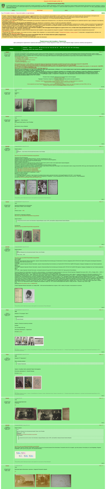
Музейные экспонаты (59, 83)
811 (44, 47)
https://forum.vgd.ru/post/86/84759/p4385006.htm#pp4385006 (27, 215)
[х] (61, 1)
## (102, 89)
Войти (66, 10)
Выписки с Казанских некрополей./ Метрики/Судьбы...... (59, 85)
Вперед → (12, 48)
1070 (61, 47)
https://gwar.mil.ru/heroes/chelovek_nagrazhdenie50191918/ (29, 171)
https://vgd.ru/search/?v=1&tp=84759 (79, 64)
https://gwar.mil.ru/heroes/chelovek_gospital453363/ (28, 169)
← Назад (30, 47)
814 (51, 47)
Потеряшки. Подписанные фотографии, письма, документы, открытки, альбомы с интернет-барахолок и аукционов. (59, 81)
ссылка (20, 331)
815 (53, 47)
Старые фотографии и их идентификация (25, 13)
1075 (74, 47)
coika (33, 49)
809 (39, 47)
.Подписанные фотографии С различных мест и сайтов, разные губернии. (59, 82)
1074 (72, 47)
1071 (64, 47)
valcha (30, 49)
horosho (40, 49)
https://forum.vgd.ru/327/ (17, 33)
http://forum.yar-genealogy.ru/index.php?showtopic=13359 (30, 177)
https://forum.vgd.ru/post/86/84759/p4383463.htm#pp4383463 (27, 155)
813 (48, 47)
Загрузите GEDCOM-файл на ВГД (52, 1)
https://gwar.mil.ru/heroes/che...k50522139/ (31, 167)
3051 (24, 210)
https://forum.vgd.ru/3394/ (59, 77)
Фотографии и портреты (9, 13)
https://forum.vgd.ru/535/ (7, 31)
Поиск (92, 10)
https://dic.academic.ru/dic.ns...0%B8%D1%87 (28, 283)
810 (42, 47)
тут (15, 95)
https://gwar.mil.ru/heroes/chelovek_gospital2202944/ (28, 170)
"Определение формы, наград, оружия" (68, 32)
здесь (13, 21)
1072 (66, 47)
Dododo (7, 89)
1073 (69, 47)
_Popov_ (7, 309)
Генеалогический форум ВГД (55, 3)
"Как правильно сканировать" (9, 19)
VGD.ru (13, 10)
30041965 (7, 146)
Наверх (100, 89)
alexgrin (36, 49)
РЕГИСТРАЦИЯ (39, 10)
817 (57, 47)
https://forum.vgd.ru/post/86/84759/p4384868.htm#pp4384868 (27, 257)
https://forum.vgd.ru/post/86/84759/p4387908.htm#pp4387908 (27, 226)
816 (55, 47)
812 (46, 47)
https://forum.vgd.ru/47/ (59, 79)
